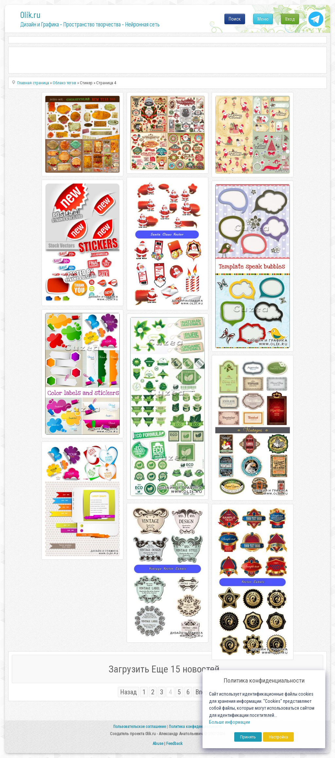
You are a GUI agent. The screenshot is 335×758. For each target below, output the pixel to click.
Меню (263, 19)
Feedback (174, 743)
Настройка (278, 736)
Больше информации (229, 722)
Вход (290, 19)
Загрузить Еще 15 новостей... (167, 669)
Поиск (235, 19)
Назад (128, 692)
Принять (248, 736)
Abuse (157, 743)
